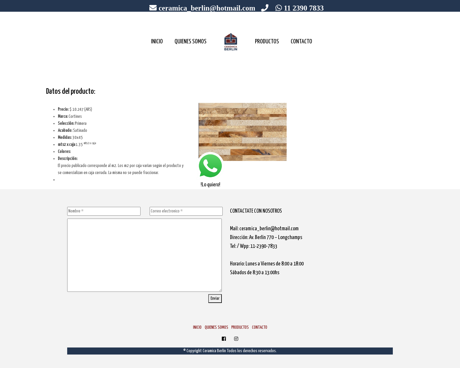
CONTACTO (301, 42)
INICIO (157, 42)
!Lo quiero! (210, 169)
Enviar (215, 298)
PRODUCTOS (267, 42)
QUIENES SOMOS (191, 42)
